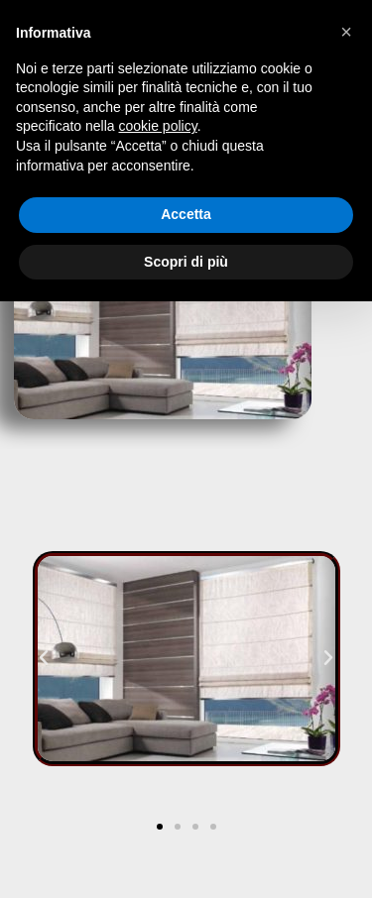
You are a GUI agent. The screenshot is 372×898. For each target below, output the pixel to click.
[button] (44, 658)
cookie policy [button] (158, 126)
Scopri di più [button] (186, 262)
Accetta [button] (186, 214)
